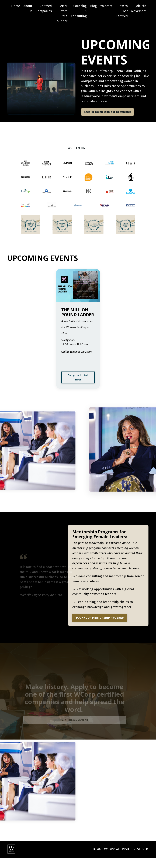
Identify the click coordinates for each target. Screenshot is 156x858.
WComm (106, 6)
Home (15, 6)
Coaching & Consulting (79, 11)
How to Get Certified (122, 11)
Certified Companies (44, 8)
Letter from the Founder (61, 13)
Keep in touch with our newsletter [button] (107, 112)
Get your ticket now (78, 377)
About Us (27, 8)
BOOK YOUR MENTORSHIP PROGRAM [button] (99, 617)
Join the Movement (139, 8)
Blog (93, 6)
